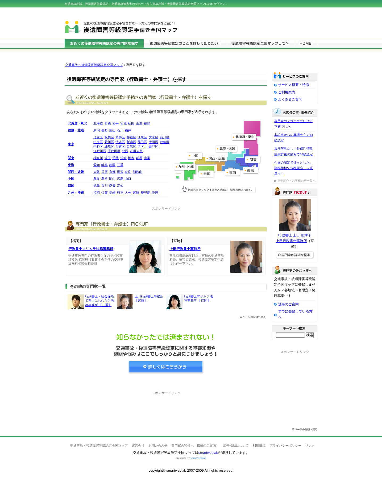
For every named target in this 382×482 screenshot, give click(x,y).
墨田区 (142, 142)
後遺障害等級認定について (185, 43)
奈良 (128, 172)
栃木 (131, 158)
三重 (120, 165)
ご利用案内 (286, 92)
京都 (112, 172)
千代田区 (114, 151)
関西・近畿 (76, 172)
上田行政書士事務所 (185, 249)
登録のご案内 (288, 304)
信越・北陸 (76, 130)
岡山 (112, 179)
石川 (120, 130)
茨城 (123, 158)
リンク (310, 445)
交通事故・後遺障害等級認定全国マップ (94, 65)
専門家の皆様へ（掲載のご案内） (195, 445)
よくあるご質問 (290, 99)
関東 (71, 158)
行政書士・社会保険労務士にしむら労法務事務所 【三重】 (99, 300)
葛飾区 (120, 137)
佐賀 (104, 192)
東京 (71, 144)
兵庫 (104, 172)
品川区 (164, 137)
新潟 (96, 130)
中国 (71, 179)
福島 (147, 123)
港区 (141, 146)
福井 (128, 130)
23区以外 (136, 151)
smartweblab (208, 453)
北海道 (98, 123)
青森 (108, 123)
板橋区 (109, 137)
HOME (305, 43)
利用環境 (259, 445)
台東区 (120, 146)
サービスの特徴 (260, 43)
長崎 (112, 192)
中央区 (98, 142)
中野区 (98, 146)
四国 (71, 186)
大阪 (96, 172)
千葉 (115, 158)
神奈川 (98, 158)
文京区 (153, 137)
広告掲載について (236, 445)
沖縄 (155, 192)
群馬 (139, 158)
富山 (112, 130)
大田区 (153, 142)
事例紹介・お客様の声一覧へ (296, 180)
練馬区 (109, 146)
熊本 (120, 192)
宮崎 (136, 192)
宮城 (123, 123)
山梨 (147, 158)
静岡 (112, 165)
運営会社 (138, 445)
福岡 (96, 192)
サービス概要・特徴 (293, 85)
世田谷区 (152, 146)
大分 (128, 192)
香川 (104, 186)
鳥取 (96, 179)
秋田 (131, 123)
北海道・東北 (77, 123)
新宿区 (131, 142)
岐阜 (104, 165)
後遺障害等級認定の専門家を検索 (104, 43)
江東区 (142, 137)
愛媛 (112, 186)
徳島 (96, 186)
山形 (139, 123)
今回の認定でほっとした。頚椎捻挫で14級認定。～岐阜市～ (293, 168)
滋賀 (120, 172)
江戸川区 (99, 151)
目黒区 (131, 146)
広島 (120, 179)
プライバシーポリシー (285, 445)
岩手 (115, 123)
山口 (128, 179)
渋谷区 (120, 142)
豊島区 (164, 142)
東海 (71, 165)
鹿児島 (145, 192)
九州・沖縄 (76, 192)
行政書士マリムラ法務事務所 (90, 249)
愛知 (96, 165)
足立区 (98, 137)
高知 (120, 186)
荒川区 (109, 142)
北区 (125, 151)
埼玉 (108, 158)
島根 (104, 179)
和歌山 (137, 172)
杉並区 (131, 137)
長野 (104, 130)
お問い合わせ (158, 445)
